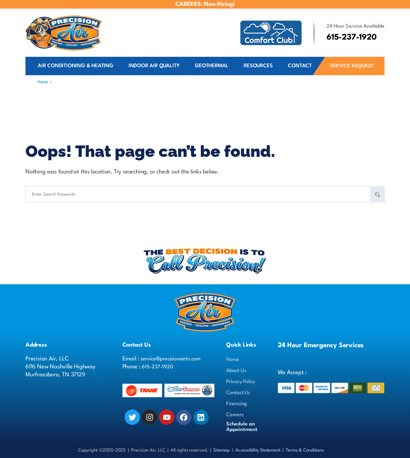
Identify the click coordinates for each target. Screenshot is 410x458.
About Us (236, 370)
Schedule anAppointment (241, 426)
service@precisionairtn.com (171, 359)
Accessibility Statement (257, 450)
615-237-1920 (157, 367)
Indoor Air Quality (154, 65)
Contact (300, 65)
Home (232, 359)
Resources (258, 65)
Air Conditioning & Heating (75, 65)
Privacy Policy (240, 381)
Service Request (352, 66)
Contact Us (238, 392)
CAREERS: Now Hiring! (205, 4)
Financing (236, 403)
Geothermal (211, 65)
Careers (235, 414)
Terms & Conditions (304, 450)
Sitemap (221, 450)
